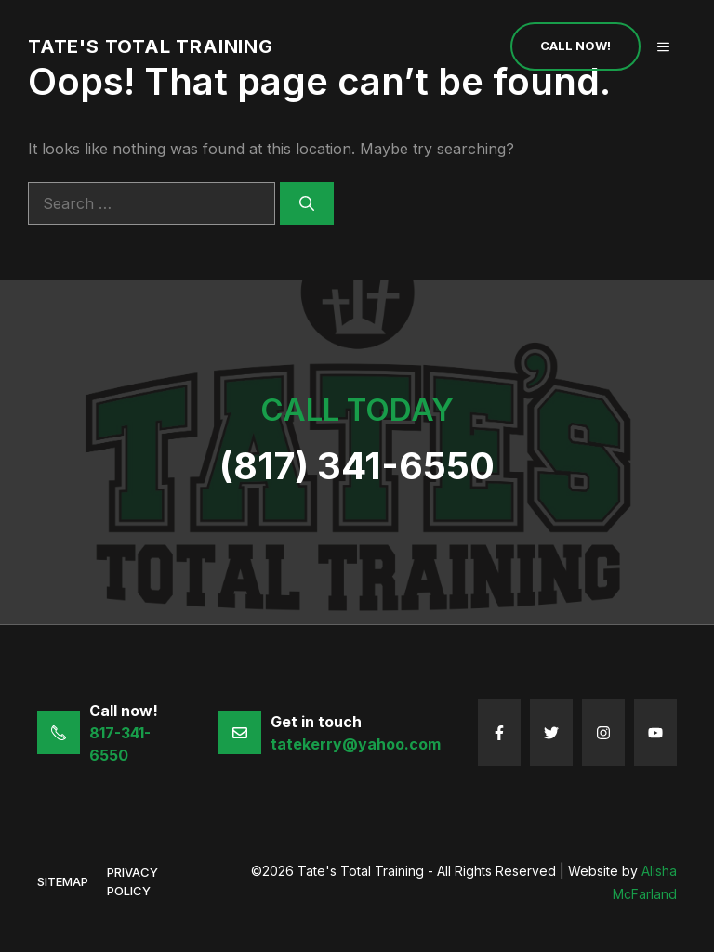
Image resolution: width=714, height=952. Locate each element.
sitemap (62, 881)
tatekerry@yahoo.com (356, 744)
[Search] (307, 203)
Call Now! (575, 45)
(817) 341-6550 (357, 466)
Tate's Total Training (150, 46)
